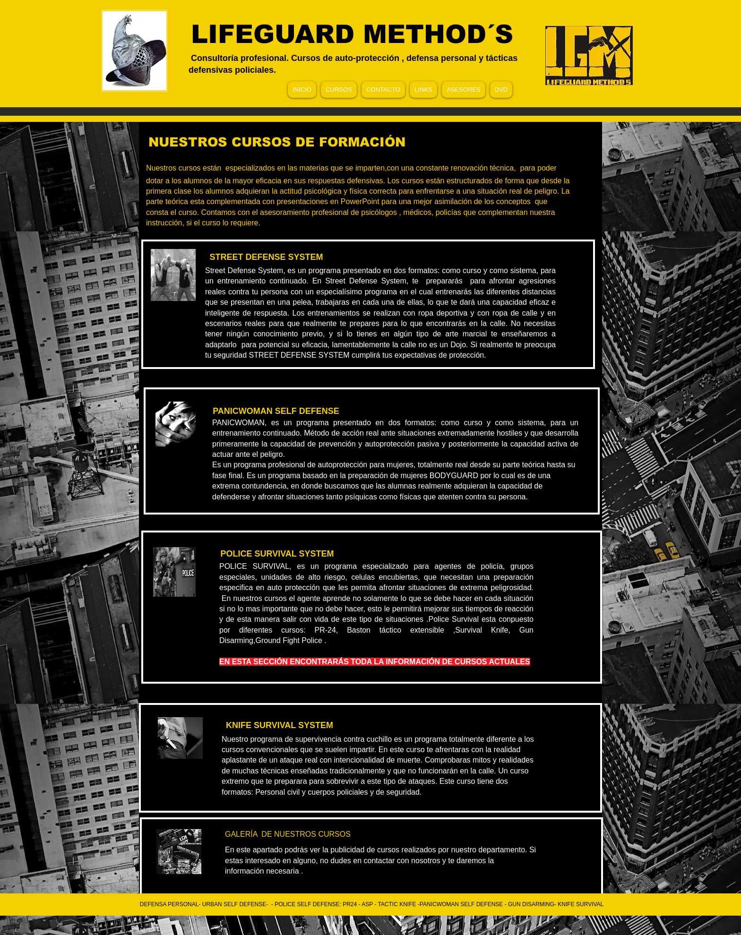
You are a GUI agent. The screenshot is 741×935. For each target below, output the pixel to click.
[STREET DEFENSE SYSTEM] (266, 258)
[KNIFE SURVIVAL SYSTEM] (279, 725)
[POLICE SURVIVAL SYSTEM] (277, 554)
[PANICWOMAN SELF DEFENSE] (276, 411)
